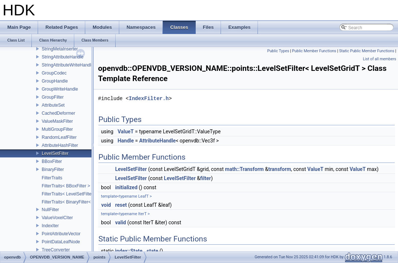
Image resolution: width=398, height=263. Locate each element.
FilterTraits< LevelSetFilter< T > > (74, 194)
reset (121, 205)
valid (120, 222)
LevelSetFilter (55, 153)
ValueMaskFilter (57, 121)
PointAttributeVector (61, 233)
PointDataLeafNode (61, 241)
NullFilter (50, 209)
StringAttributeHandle (62, 57)
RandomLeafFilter (59, 137)
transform (279, 169)
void (106, 205)
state (152, 251)
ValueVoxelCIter (57, 217)
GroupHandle (55, 81)
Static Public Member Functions (366, 51)
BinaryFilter (53, 169)
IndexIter (50, 225)
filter (205, 178)
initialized (126, 187)
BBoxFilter (52, 161)
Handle (125, 141)
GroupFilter (53, 97)
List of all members (379, 59)
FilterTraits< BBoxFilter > (66, 185)
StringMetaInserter (60, 49)
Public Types (278, 51)
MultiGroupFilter (57, 129)
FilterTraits (52, 177)
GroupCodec (54, 73)
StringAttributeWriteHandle (68, 65)
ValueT (125, 131)
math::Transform (244, 169)
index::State (128, 251)
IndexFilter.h (149, 98)
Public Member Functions (314, 51)
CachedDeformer (58, 113)
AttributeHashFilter (60, 145)
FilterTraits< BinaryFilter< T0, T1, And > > (82, 202)
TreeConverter (56, 249)
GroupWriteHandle (60, 89)
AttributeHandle (157, 141)
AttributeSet (53, 105)
